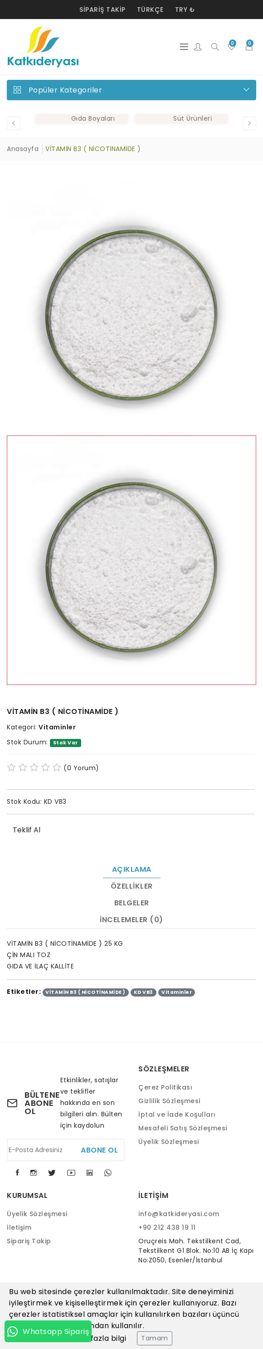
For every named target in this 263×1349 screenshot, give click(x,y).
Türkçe (150, 9)
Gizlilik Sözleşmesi (169, 1100)
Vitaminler (57, 727)
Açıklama (131, 869)
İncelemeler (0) (131, 919)
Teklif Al (26, 830)
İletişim (19, 1227)
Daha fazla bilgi (97, 1338)
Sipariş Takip (102, 9)
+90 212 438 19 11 (167, 1227)
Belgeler (131, 903)
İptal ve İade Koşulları (177, 1114)
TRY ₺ (185, 9)
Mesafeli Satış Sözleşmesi (182, 1128)
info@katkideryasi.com (178, 1213)
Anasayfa (23, 148)
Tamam (154, 1338)
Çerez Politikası (165, 1087)
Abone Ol (99, 1150)
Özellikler (132, 886)
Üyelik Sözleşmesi (168, 1141)
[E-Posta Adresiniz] (66, 1150)
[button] (13, 123)
